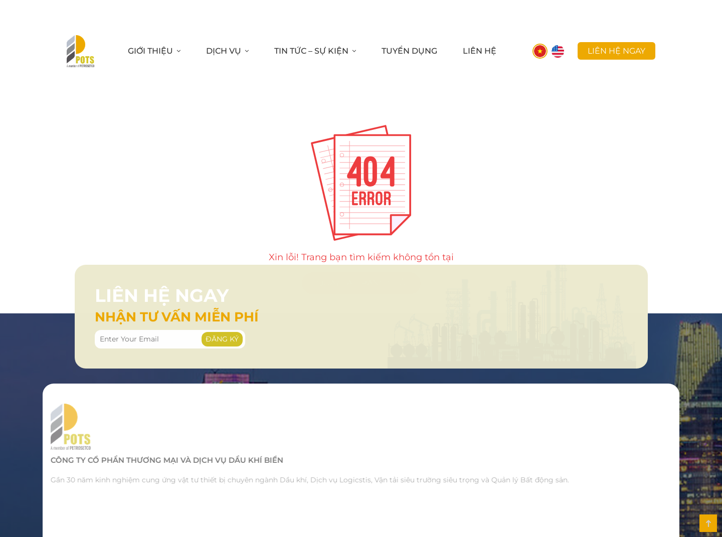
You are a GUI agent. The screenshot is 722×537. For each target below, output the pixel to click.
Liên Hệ (479, 51)
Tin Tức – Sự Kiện (311, 51)
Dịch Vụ (223, 51)
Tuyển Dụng (409, 51)
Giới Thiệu (150, 51)
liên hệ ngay (616, 51)
